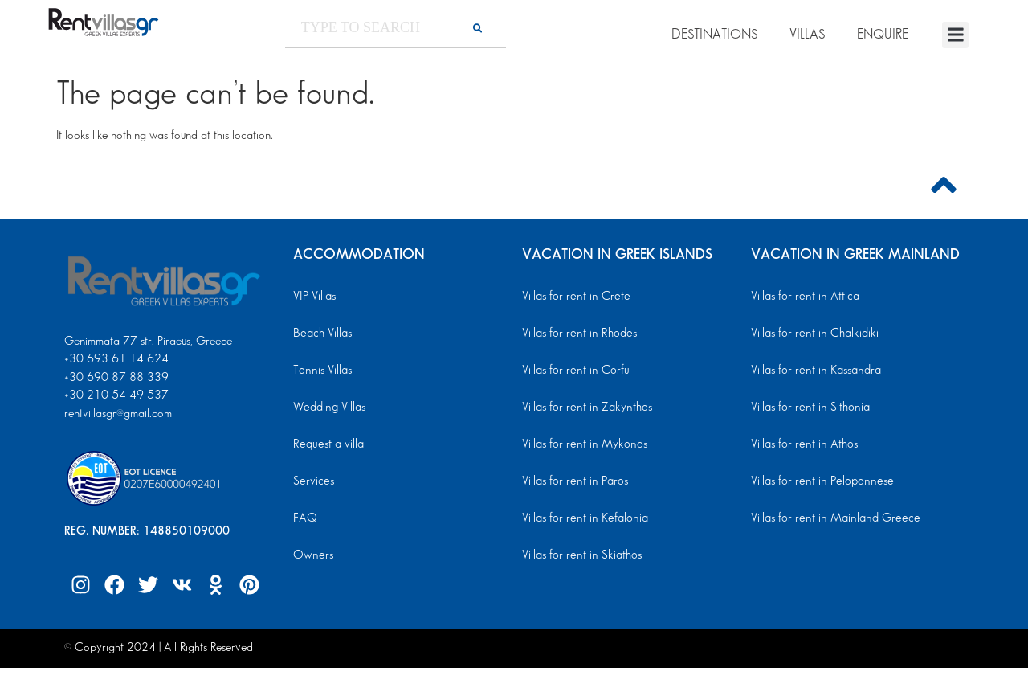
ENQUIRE (882, 34)
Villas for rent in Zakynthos (584, 407)
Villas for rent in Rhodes (577, 333)
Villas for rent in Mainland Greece (832, 518)
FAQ (304, 518)
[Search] (477, 27)
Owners (311, 555)
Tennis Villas (321, 370)
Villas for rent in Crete (574, 296)
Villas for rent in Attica (804, 296)
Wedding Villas (328, 407)
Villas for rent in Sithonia (808, 407)
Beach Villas (321, 333)
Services (312, 481)
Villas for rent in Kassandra (814, 370)
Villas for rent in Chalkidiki (813, 333)
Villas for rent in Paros (574, 481)
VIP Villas (314, 296)
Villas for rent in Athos (803, 444)
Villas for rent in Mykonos (582, 444)
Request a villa (327, 444)
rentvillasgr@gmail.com (119, 414)
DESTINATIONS (714, 34)
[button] (955, 35)
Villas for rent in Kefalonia (583, 518)
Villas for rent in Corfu (574, 370)
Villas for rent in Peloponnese (819, 481)
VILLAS (807, 34)
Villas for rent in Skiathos (580, 555)
